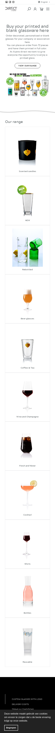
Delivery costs (20, 704)
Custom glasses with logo (27, 699)
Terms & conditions (23, 709)
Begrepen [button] (11, 728)
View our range (27, 65)
